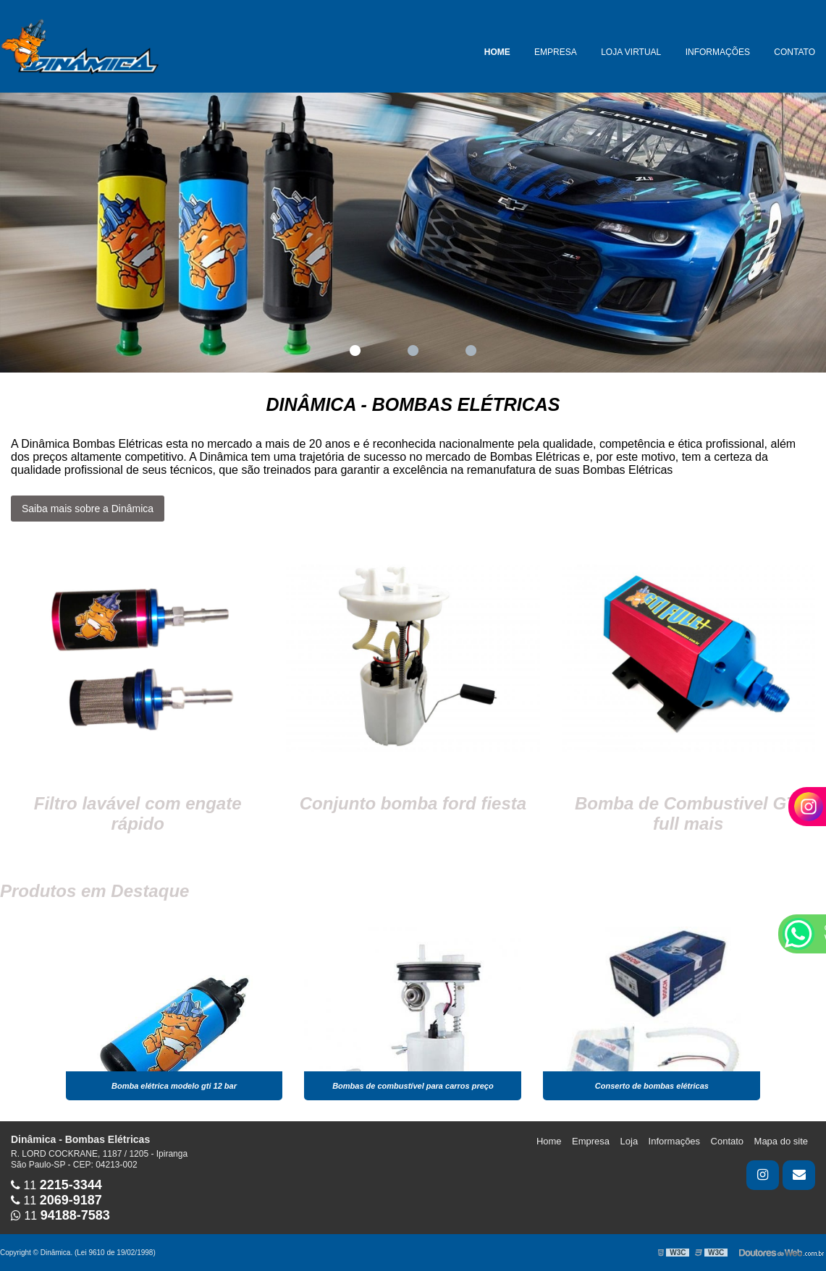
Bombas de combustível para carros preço (413, 1085)
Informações (718, 52)
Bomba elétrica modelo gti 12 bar (174, 1085)
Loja (629, 1141)
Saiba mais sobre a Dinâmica (87, 508)
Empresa (555, 52)
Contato (794, 52)
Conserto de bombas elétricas (652, 1085)
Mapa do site (781, 1141)
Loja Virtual (631, 52)
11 (56, 1185)
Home (497, 52)
